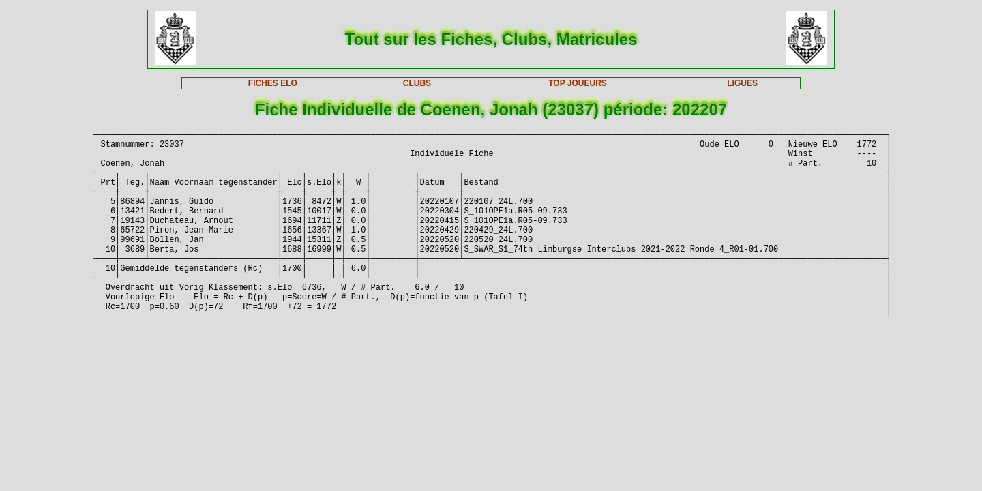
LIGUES (742, 83)
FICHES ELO (272, 83)
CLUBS (417, 83)
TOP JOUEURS (577, 83)
